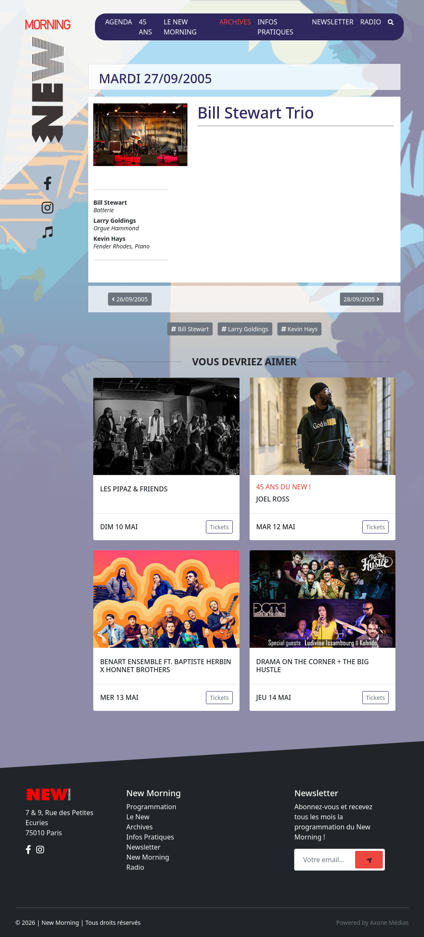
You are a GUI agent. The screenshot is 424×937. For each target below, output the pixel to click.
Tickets (219, 527)
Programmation (151, 806)
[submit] (369, 859)
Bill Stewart (189, 329)
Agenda (118, 21)
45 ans (145, 27)
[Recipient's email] (326, 859)
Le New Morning (180, 27)
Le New (138, 816)
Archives (235, 21)
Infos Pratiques (150, 837)
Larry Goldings (245, 329)
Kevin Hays (299, 329)
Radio (370, 21)
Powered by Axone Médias (372, 922)
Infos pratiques (275, 27)
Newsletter (332, 21)
